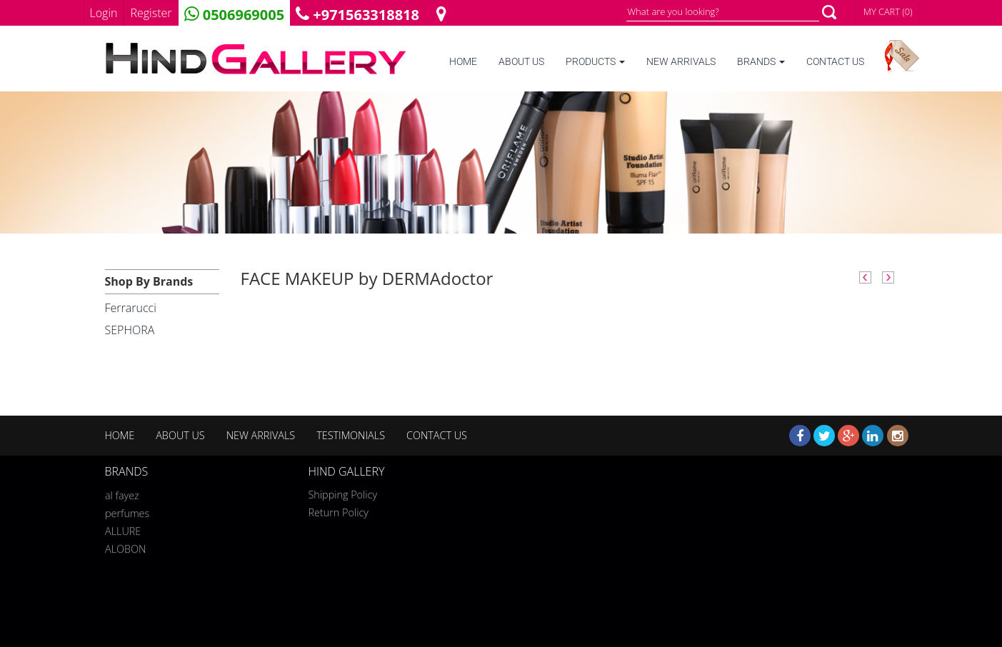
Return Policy (339, 512)
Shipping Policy (343, 494)
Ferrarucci (130, 308)
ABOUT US (521, 62)
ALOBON (125, 546)
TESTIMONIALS (350, 435)
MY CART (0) (888, 11)
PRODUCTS (595, 62)
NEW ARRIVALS (681, 62)
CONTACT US (835, 62)
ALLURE (123, 529)
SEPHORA (130, 330)
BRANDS (761, 62)
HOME (463, 62)
